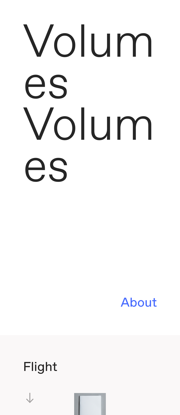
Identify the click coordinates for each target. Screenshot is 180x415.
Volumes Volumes (89, 106)
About (139, 303)
